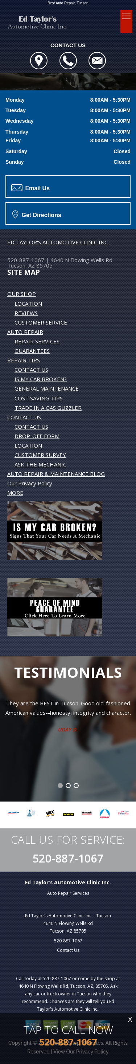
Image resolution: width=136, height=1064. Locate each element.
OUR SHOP (21, 293)
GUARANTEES (32, 350)
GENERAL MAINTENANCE (47, 388)
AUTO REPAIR (25, 331)
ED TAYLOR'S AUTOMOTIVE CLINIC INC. (58, 242)
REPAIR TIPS (23, 360)
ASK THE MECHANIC (40, 464)
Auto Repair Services (68, 893)
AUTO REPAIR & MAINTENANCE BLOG (56, 473)
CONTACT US (31, 369)
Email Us (30, 187)
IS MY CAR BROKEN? (41, 379)
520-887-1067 (25, 260)
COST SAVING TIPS (39, 398)
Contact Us (68, 950)
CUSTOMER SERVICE (41, 322)
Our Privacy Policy (29, 483)
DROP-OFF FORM (37, 436)
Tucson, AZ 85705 (30, 265)
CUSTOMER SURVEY (40, 454)
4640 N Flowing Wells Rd (81, 260)
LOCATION (28, 303)
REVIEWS (26, 313)
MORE (15, 492)
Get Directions (36, 214)
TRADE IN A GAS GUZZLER (48, 407)
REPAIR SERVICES (37, 341)
